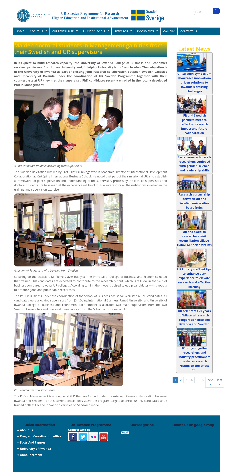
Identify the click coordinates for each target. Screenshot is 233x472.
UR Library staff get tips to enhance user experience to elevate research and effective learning (194, 278)
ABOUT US (37, 31)
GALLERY (169, 31)
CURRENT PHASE (63, 31)
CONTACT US (188, 31)
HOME (20, 31)
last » (219, 382)
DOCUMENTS (146, 31)
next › (210, 382)
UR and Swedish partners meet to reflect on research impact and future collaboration (194, 124)
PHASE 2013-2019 (94, 31)
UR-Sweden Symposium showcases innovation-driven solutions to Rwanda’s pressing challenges (194, 82)
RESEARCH (121, 31)
